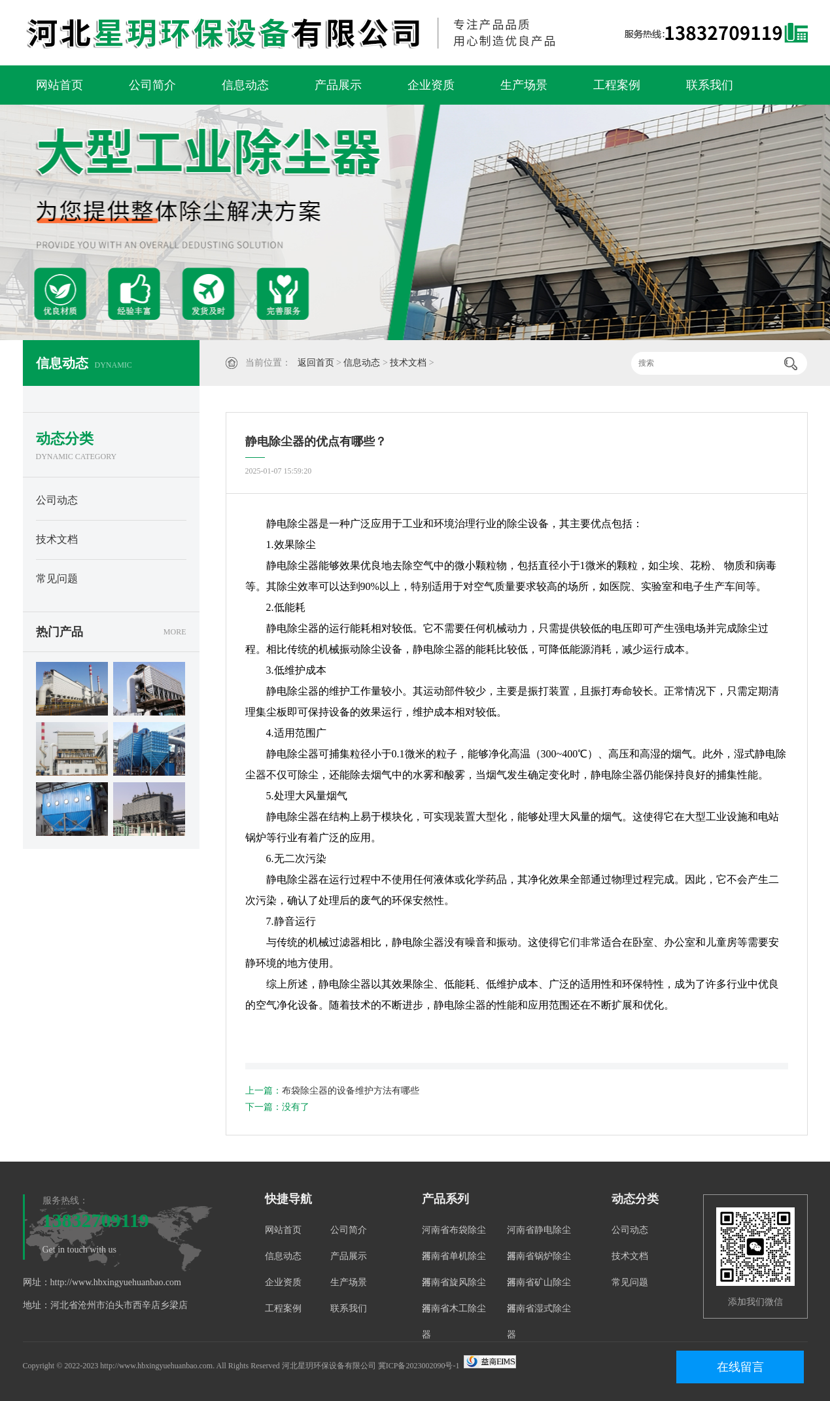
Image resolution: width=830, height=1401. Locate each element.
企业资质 (431, 85)
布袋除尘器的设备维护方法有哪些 (350, 1091)
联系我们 (709, 85)
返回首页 (316, 363)
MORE (175, 631)
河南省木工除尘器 (454, 1322)
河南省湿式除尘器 (539, 1322)
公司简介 (152, 85)
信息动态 (245, 85)
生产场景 (523, 85)
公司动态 (57, 500)
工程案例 (616, 85)
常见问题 (57, 578)
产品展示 (338, 85)
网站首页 (59, 85)
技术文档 (408, 363)
